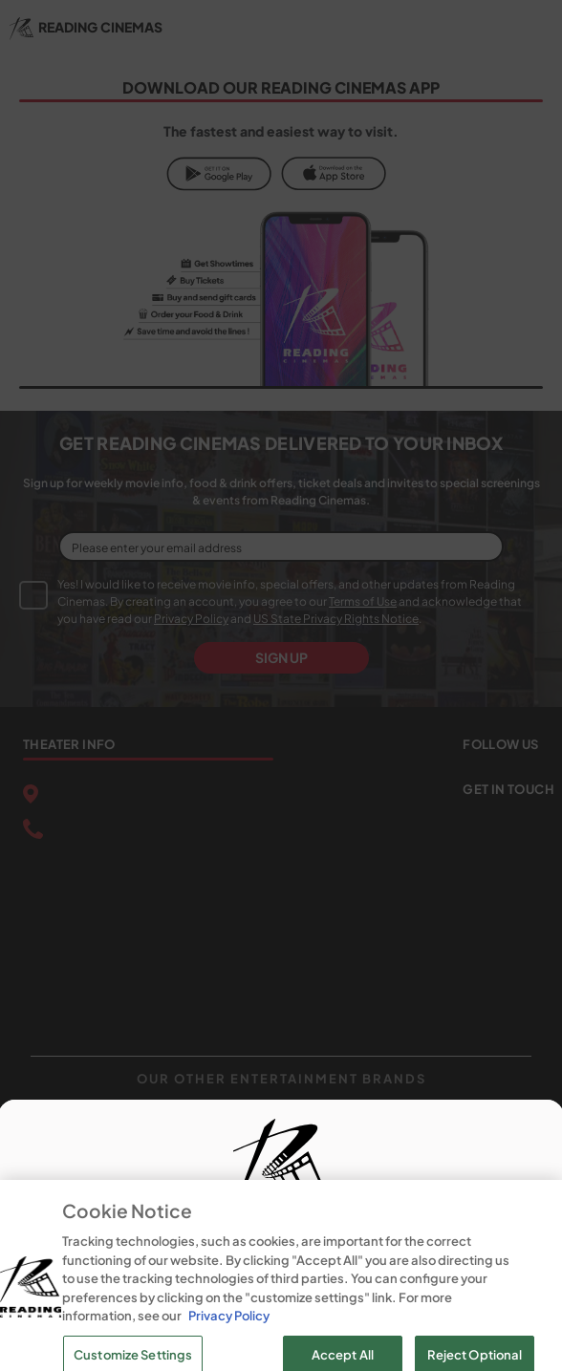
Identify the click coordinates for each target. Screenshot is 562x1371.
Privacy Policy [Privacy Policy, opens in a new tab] (229, 1347)
